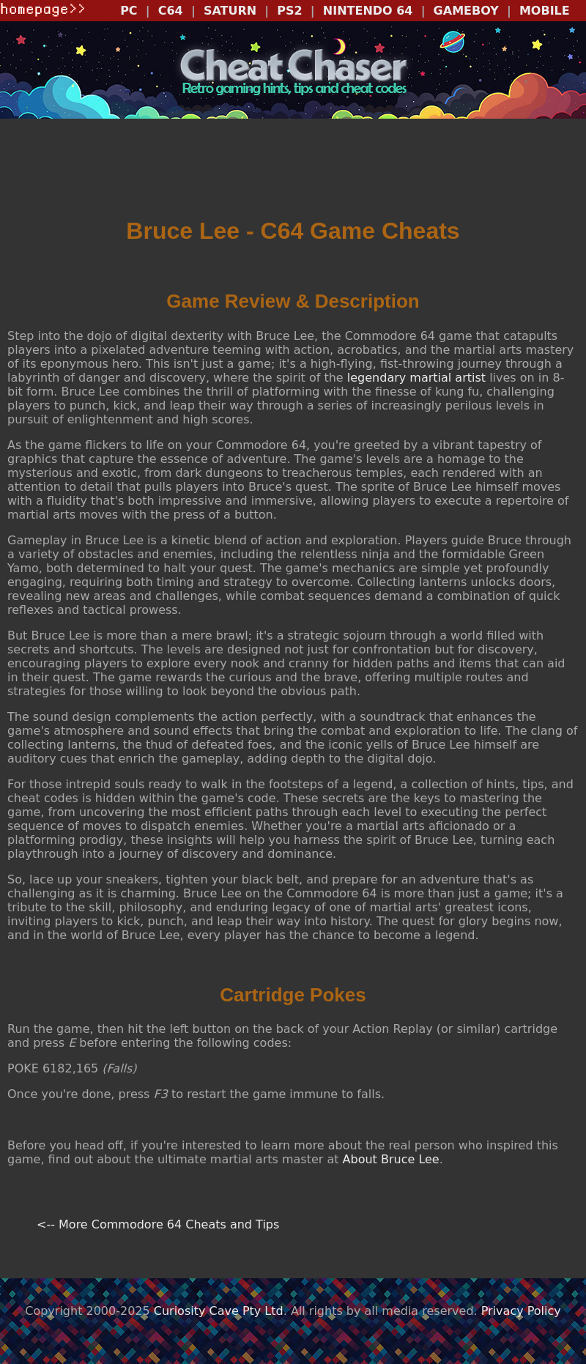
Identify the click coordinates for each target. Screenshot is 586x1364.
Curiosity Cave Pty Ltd (218, 1311)
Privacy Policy (521, 1311)
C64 (170, 11)
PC (128, 11)
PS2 (289, 11)
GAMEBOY (466, 11)
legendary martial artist (416, 378)
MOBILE (544, 11)
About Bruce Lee (391, 1159)
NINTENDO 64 (368, 11)
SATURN (230, 11)
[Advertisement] (293, 169)
